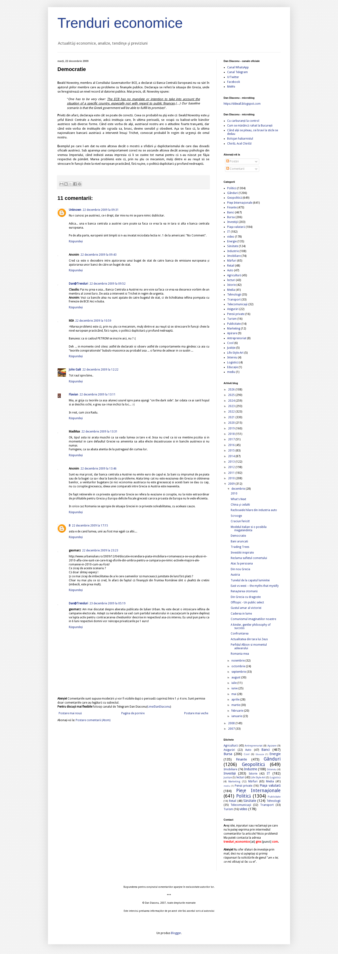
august (236, 677)
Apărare (232, 333)
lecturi (231, 280)
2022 (231, 411)
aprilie (235, 699)
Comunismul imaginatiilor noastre (253, 619)
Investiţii (232, 222)
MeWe (231, 86)
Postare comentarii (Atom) (93, 720)
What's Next (238, 499)
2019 (231, 428)
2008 (231, 723)
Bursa (231, 217)
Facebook (233, 82)
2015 (231, 450)
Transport (234, 299)
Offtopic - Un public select (247, 602)
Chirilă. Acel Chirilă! (239, 143)
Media (231, 289)
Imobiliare (234, 256)
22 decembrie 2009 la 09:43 (98, 254)
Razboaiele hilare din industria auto (254, 510)
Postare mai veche (196, 713)
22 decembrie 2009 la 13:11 (98, 394)
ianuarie (237, 716)
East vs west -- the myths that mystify (255, 585)
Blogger (176, 933)
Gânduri (232, 193)
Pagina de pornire (133, 713)
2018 (231, 434)
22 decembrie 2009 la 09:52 (107, 283)
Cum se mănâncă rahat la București (249, 125)
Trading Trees (240, 547)
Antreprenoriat (236, 338)
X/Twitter (233, 77)
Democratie (238, 535)
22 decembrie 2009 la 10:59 (93, 320)
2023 (231, 406)
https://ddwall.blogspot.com (242, 103)
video (230, 236)
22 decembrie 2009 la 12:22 (100, 369)
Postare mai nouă (70, 713)
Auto (230, 270)
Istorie (231, 285)
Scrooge (236, 515)
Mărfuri (231, 260)
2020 (231, 422)
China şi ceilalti (240, 504)
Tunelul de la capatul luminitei (250, 580)
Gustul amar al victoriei (246, 608)
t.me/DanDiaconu (158, 706)
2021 (231, 417)
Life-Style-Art (235, 352)
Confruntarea (240, 633)
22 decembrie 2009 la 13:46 (98, 468)
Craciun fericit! (240, 521)
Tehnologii (234, 294)
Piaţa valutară (236, 227)
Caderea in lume (241, 613)
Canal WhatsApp (238, 67)
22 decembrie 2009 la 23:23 (100, 550)
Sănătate (232, 246)
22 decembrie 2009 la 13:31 (99, 431)
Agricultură (234, 275)
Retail (230, 265)
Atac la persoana (242, 563)
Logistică (233, 362)
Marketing (233, 328)
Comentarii (235, 168)
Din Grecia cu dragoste (246, 597)
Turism (232, 318)
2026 (231, 389)
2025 (231, 395)
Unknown (75, 209)
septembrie (239, 671)
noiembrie (238, 660)
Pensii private (235, 314)
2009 (231, 483)
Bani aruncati (239, 541)
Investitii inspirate (242, 552)
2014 (231, 456)
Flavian (73, 394)
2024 (231, 400)
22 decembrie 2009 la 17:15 (90, 525)
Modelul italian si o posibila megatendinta (249, 528)
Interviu (232, 357)
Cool (230, 343)
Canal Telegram (237, 72)
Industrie (233, 251)
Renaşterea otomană (244, 591)
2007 (231, 728)
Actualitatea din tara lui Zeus (249, 639)
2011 (231, 473)
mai (234, 694)
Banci (230, 212)
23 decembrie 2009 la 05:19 (107, 603)
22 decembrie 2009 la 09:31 (101, 209)
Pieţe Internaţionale (239, 202)
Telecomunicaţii (237, 304)
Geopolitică (234, 197)
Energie (232, 241)
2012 (231, 467)
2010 (231, 478)
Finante (232, 207)
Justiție (231, 347)
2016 (231, 445)
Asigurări (233, 309)
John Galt (75, 369)
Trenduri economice (120, 23)
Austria (235, 574)
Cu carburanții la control (243, 120)
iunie (234, 688)
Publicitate (234, 323)
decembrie (238, 488)
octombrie (238, 666)
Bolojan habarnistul (240, 138)
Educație (232, 367)
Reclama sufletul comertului (249, 558)
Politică (231, 188)
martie (236, 705)
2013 (231, 461)
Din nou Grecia (240, 569)
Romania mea (240, 653)
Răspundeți (76, 241)
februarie (237, 710)
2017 (231, 439)
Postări (232, 161)
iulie (234, 683)
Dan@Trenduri (78, 283)
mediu (231, 372)
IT (228, 231)
